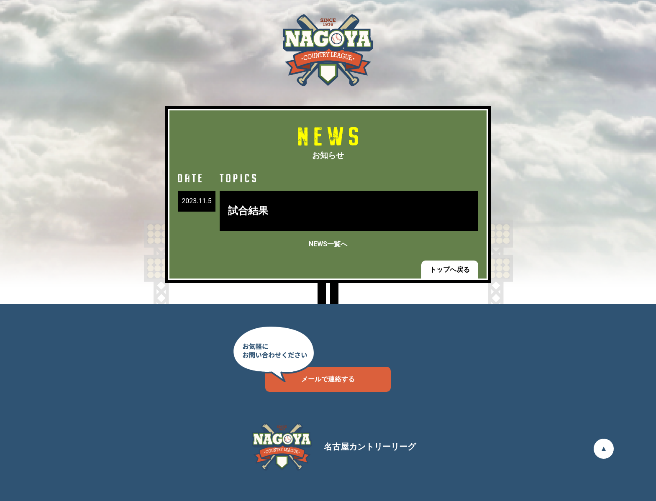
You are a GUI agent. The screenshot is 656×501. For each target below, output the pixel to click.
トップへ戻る (450, 270)
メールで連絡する (310, 375)
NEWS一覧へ (328, 244)
